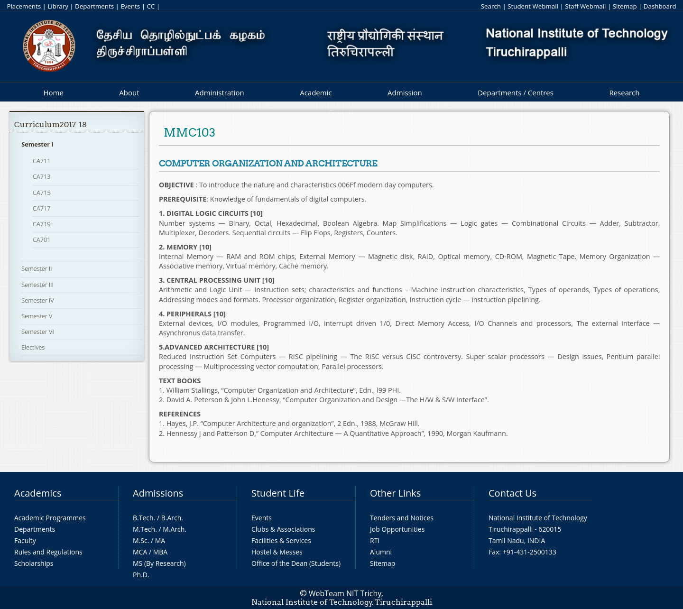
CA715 (42, 192)
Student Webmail (533, 6)
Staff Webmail (585, 6)
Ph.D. (141, 574)
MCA (140, 551)
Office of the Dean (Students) (296, 563)
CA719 (42, 224)
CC (151, 6)
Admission (405, 92)
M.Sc (140, 540)
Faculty (25, 540)
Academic (316, 92)
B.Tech (143, 517)
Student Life (278, 493)
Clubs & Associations (283, 529)
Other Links (395, 493)
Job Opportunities (397, 529)
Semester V (36, 316)
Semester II (36, 268)
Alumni (381, 551)
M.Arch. (174, 529)
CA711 (42, 161)
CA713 (42, 176)
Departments (94, 6)
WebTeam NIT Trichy (345, 593)
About (129, 92)
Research (624, 92)
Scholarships (33, 563)
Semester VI (37, 331)
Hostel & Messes (277, 551)
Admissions (158, 493)
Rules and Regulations (48, 551)
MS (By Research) (159, 563)
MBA (160, 551)
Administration (219, 92)
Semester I (37, 144)
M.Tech (144, 529)
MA (160, 540)
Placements (24, 6)
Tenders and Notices (402, 517)
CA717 (42, 208)
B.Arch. (172, 517)
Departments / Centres (516, 92)
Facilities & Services (281, 540)
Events (130, 6)
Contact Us (512, 493)
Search (491, 6)
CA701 (42, 239)
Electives (33, 347)
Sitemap (625, 6)
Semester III (37, 284)
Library (57, 6)
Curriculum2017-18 (50, 124)
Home (53, 92)
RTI (374, 540)
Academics (37, 493)
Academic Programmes (50, 517)
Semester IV (37, 300)
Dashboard (660, 6)
